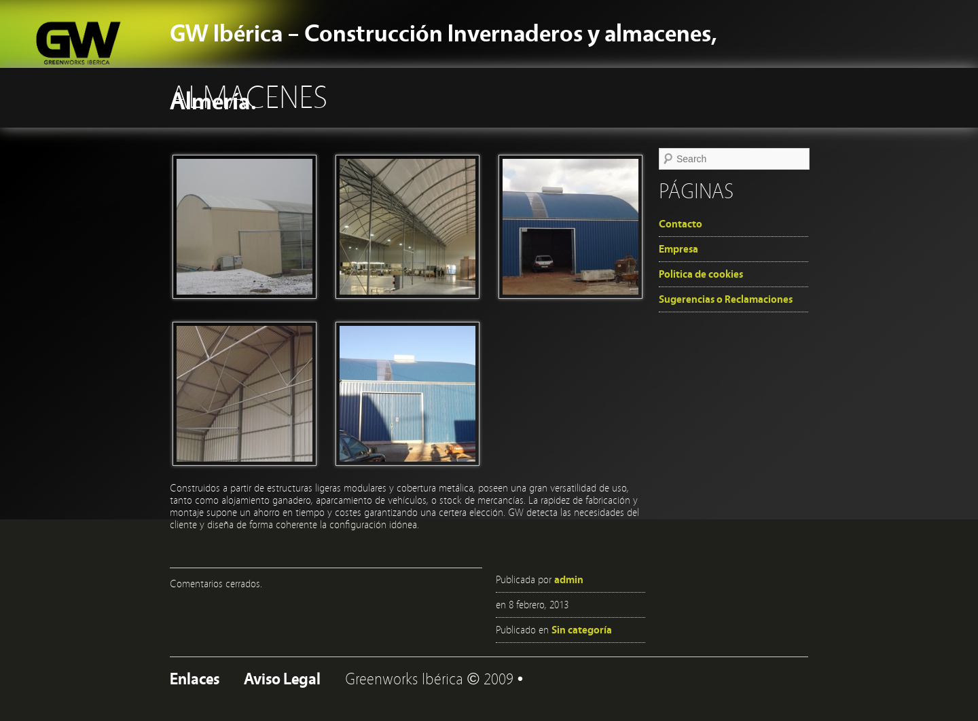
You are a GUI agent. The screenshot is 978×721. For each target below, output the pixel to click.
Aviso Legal (282, 679)
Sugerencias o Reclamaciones (726, 299)
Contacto (680, 224)
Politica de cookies (701, 274)
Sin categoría (581, 630)
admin (568, 580)
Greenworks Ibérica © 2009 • (434, 679)
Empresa (678, 249)
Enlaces (194, 679)
